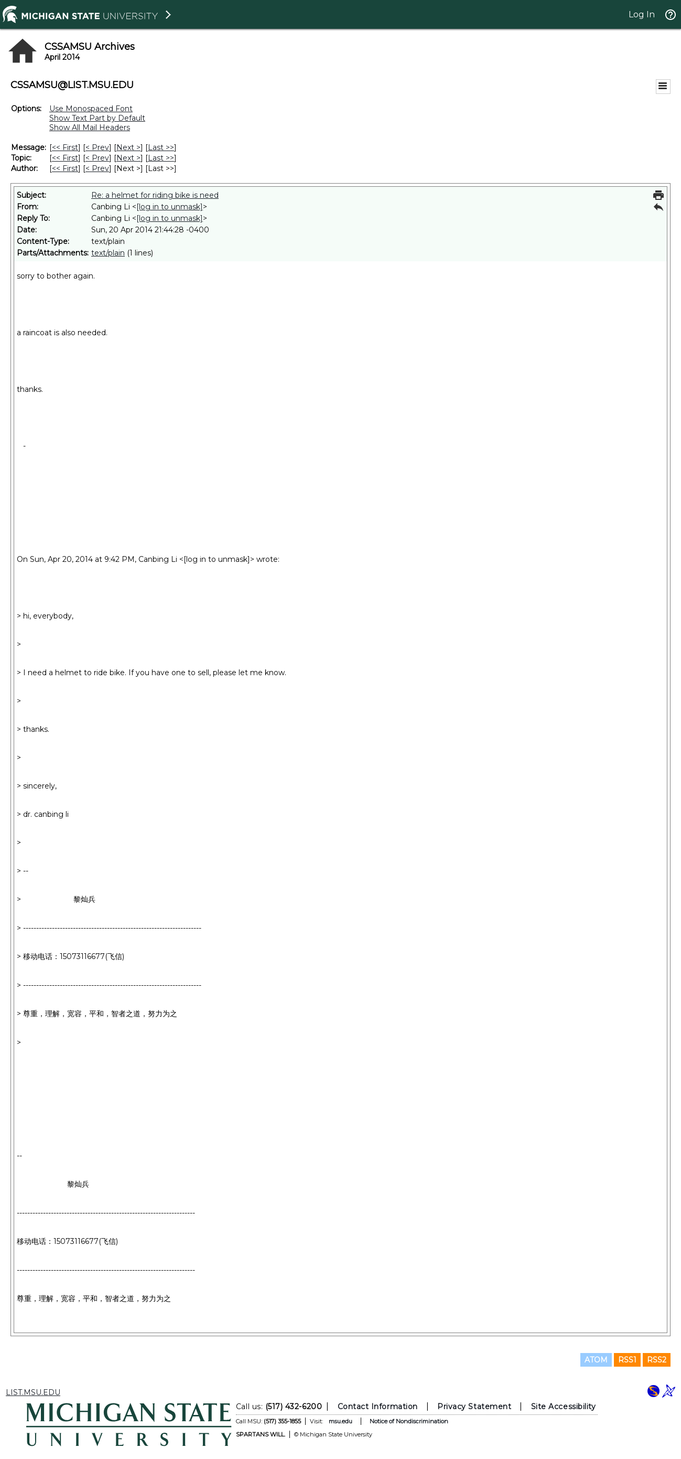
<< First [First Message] (65, 147)
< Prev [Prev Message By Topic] (97, 158)
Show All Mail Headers (89, 127)
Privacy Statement (474, 1406)
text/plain (108, 253)
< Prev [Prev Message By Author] (97, 168)
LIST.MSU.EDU (33, 1392)
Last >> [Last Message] (161, 147)
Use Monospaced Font (91, 108)
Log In (642, 14)
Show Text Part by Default (97, 118)
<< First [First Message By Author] (65, 168)
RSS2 (656, 1360)
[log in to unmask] (169, 206)
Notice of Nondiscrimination (408, 1421)
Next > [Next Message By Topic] (128, 158)
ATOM (596, 1360)
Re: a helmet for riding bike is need (155, 195)
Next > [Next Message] (128, 147)
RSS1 (627, 1360)
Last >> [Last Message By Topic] (161, 158)
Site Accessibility (563, 1406)
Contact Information (377, 1406)
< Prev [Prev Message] (97, 147)
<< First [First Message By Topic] (65, 158)
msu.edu (340, 1421)
